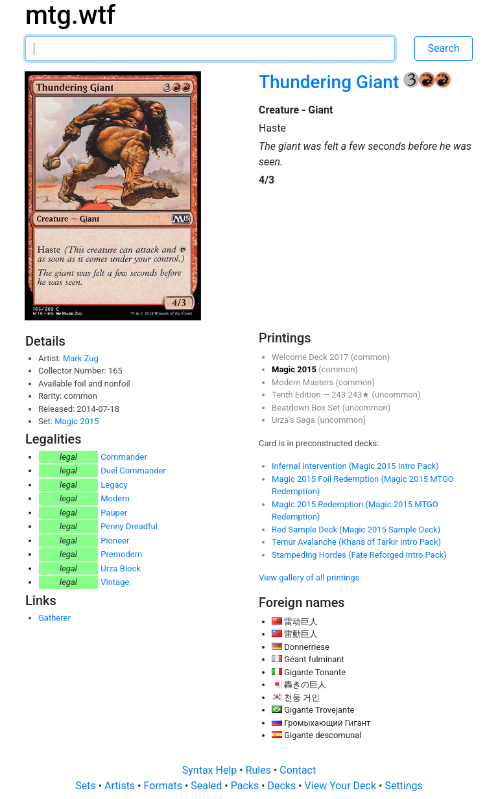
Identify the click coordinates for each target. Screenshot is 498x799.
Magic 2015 (76, 421)
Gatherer (54, 618)
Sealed (207, 786)
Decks (283, 786)
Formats (163, 786)
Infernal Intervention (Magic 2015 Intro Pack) (355, 466)
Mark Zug (81, 358)
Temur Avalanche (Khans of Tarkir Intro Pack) (356, 542)
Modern (115, 498)
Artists (120, 786)
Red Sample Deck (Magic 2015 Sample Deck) (356, 529)
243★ (360, 395)
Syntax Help (211, 770)
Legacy (114, 485)
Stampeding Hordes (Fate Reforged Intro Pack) (359, 555)
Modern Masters (303, 382)
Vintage (115, 582)
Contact (297, 770)
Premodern (121, 554)
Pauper (114, 513)
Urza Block (121, 568)
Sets (86, 786)
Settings (403, 786)
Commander (124, 457)
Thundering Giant (331, 82)
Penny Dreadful (129, 526)
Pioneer (115, 540)
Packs (246, 786)
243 (339, 395)
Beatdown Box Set (307, 407)
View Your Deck (342, 786)
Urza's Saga (294, 420)
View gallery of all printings (309, 577)
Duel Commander (133, 470)
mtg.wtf (70, 15)
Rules (260, 770)
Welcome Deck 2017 (311, 357)
